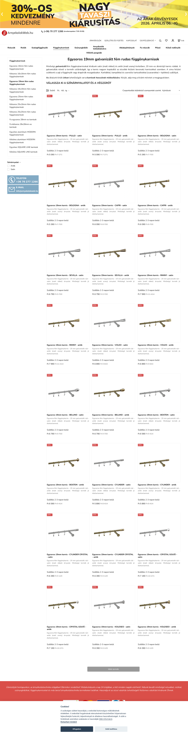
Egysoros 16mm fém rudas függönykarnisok (21, 67)
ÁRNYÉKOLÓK (95, 40)
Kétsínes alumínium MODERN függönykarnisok (22, 141)
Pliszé (157, 47)
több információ (105, 719)
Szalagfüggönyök (40, 47)
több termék (113, 669)
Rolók (23, 47)
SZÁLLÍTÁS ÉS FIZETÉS (113, 40)
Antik (13, 166)
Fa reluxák (145, 47)
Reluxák (11, 47)
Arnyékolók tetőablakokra (99, 47)
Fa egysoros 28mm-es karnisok (23, 119)
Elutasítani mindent (69, 722)
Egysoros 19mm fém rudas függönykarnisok (22, 82)
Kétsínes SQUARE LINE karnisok (23, 152)
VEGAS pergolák (94, 52)
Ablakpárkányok (127, 47)
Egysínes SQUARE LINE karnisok (24, 147)
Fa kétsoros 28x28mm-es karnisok (21, 125)
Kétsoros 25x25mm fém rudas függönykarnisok (23, 113)
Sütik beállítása (111, 729)
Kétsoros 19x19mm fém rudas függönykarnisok (23, 90)
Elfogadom (77, 729)
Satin (13, 169)
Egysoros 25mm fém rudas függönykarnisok (21, 98)
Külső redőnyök (173, 47)
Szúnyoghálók (81, 47)
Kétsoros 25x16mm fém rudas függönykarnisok (23, 105)
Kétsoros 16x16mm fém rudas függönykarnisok (23, 75)
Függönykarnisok (61, 47)
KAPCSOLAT (131, 40)
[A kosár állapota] (181, 40)
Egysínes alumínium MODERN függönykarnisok (23, 133)
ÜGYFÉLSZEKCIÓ (147, 40)
